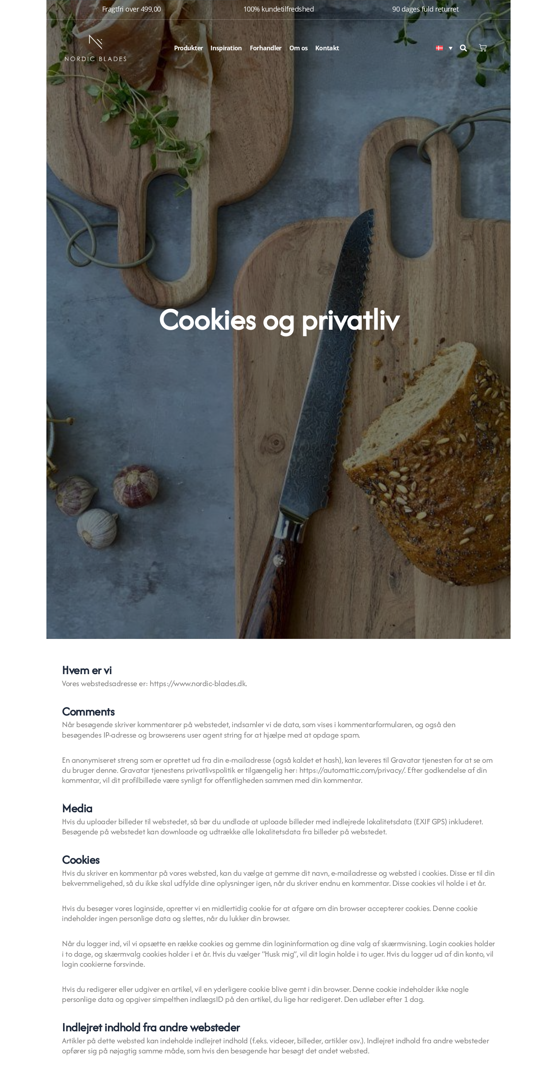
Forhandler (266, 48)
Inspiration (226, 48)
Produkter (188, 48)
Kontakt (327, 48)
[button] (463, 47)
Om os (298, 48)
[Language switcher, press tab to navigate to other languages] (444, 48)
